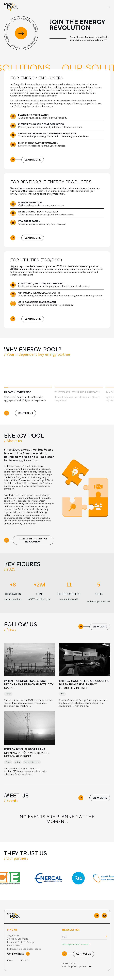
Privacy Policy (69, 963)
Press (10, 960)
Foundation (25, 960)
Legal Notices (82, 967)
